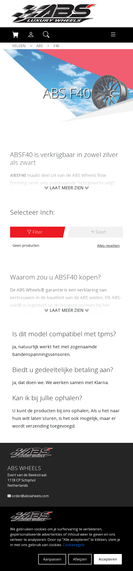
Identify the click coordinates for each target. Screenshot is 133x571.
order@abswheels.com (28, 495)
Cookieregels (73, 544)
